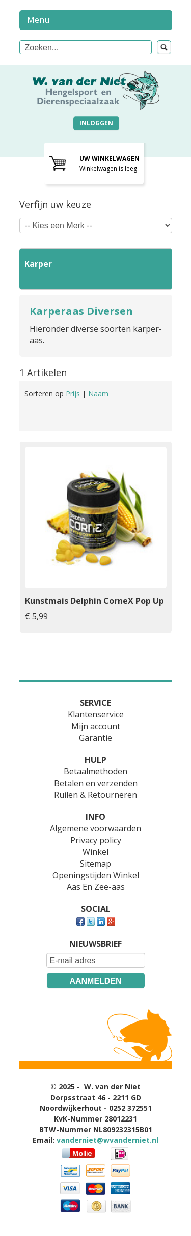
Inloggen (96, 123)
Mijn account (95, 726)
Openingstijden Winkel (95, 875)
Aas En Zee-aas (96, 887)
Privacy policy (95, 840)
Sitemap (95, 863)
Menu (38, 19)
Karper (38, 263)
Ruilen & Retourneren (95, 794)
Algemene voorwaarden (95, 828)
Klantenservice (96, 714)
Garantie (95, 737)
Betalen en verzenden (96, 783)
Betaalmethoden (95, 771)
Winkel (95, 851)
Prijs (74, 393)
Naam (98, 393)
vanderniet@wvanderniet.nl (107, 1140)
